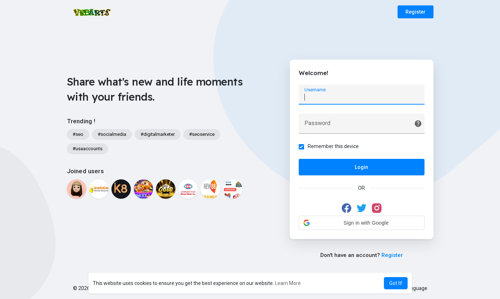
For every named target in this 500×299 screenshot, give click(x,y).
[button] (362, 223)
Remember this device (333, 146)
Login (361, 167)
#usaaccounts (87, 148)
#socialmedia (112, 134)
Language (413, 288)
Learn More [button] (288, 283)
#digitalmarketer (158, 134)
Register (415, 12)
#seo (78, 134)
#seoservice (202, 134)
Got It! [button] (395, 283)
